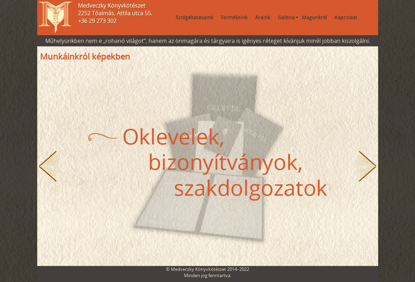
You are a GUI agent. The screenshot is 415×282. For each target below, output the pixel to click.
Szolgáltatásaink (194, 17)
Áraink (262, 17)
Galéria (286, 17)
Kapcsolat (346, 17)
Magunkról (314, 17)
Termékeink (234, 17)
